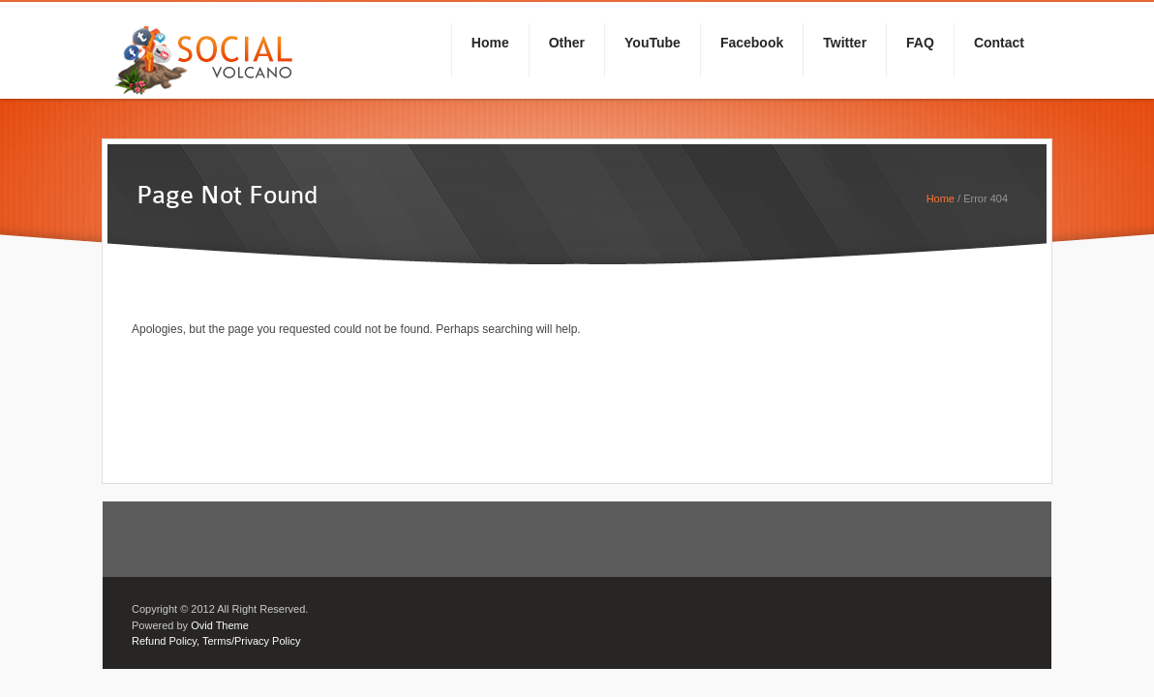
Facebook (751, 42)
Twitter (844, 42)
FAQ (920, 42)
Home (490, 42)
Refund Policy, (165, 641)
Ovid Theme (220, 625)
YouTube (652, 42)
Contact (999, 42)
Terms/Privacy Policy (251, 641)
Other (567, 42)
